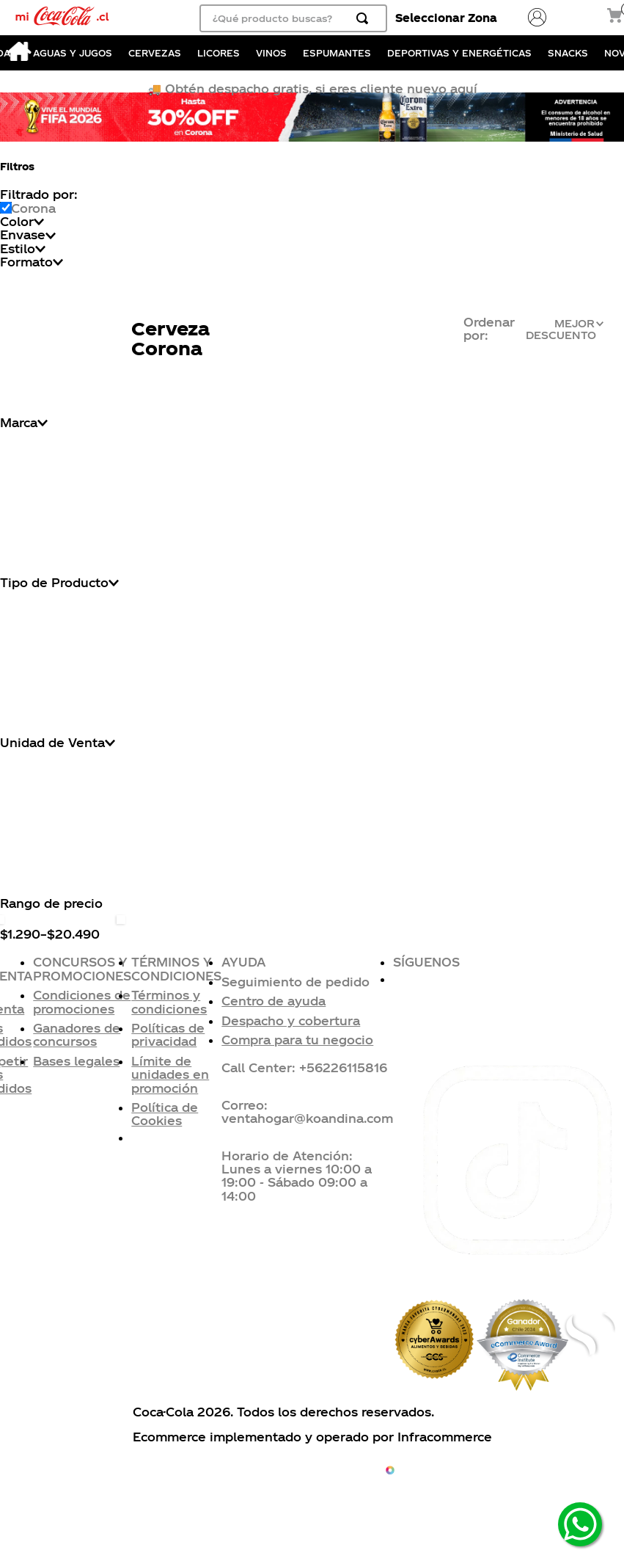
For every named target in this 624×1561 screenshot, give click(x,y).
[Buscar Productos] (365, 18)
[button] (307, 981)
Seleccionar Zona (446, 17)
